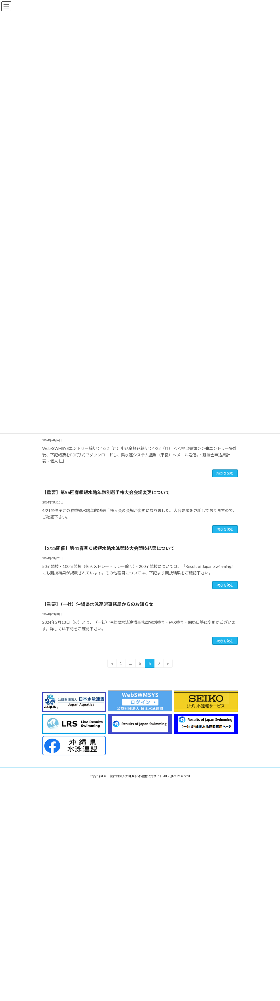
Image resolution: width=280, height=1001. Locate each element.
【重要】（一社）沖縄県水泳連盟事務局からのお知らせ (97, 604)
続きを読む (225, 473)
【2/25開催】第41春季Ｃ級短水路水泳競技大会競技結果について (108, 548)
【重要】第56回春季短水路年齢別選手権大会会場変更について (106, 492)
